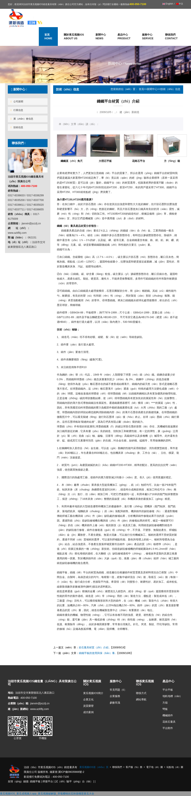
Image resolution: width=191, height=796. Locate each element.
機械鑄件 (167, 715)
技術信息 (17, 127)
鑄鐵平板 (35, 781)
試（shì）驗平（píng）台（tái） (74, 781)
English (167, 3)
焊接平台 (48, 781)
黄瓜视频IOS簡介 (93, 693)
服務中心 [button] (147, 36)
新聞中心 (152, 89)
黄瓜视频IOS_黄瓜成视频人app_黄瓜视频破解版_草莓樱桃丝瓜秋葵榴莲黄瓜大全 (47, 793)
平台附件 (167, 728)
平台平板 (167, 689)
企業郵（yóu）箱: (18, 703)
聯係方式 (141, 693)
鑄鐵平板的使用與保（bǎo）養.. (97, 653)
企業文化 (88, 699)
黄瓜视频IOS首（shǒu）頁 (93, 767)
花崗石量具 (169, 721)
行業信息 (17, 110)
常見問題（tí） (118, 689)
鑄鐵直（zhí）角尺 (72, 161)
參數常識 (115, 702)
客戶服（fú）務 (134, 767)
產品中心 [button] (124, 36)
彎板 (165, 708)
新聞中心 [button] (101, 36)
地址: (11, 692)
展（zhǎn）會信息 (22, 118)
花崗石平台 (138, 161)
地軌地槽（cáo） (172, 696)
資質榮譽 (88, 705)
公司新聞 (17, 101)
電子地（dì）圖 (154, 767)
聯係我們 (171, 36)
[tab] (28, 89)
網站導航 (141, 699)
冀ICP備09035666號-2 (71, 771)
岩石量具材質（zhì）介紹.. (94, 647)
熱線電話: (13, 697)
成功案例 (88, 712)
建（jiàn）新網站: (18, 708)
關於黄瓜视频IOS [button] (74, 36)
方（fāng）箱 (172, 161)
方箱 (165, 702)
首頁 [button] (48, 36)
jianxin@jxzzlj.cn (39, 703)
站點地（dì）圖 (175, 767)
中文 (179, 3)
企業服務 (115, 696)
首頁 (141, 89)
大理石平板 (105, 161)
